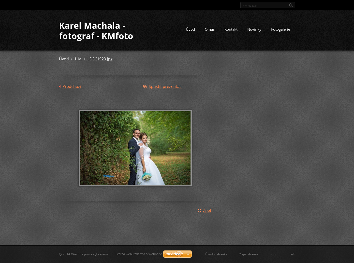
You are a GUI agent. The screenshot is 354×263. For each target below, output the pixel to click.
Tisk (292, 254)
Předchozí (71, 86)
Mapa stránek (248, 254)
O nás (210, 29)
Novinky (254, 29)
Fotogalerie (280, 29)
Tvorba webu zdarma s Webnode (138, 254)
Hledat (291, 5)
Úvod (190, 29)
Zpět (207, 210)
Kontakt (230, 29)
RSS (273, 254)
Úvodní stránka (216, 254)
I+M (78, 59)
